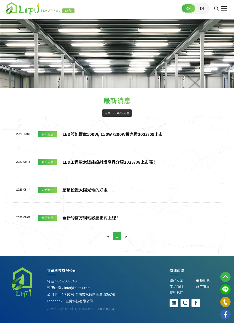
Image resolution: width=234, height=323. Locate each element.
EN (202, 8)
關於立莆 (176, 280)
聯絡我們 (176, 292)
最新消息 (47, 134)
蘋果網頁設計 (105, 309)
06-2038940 (67, 281)
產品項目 (176, 286)
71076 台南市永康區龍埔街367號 (89, 294)
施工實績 (203, 286)
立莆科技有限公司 (79, 301)
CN (188, 8)
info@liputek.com (77, 288)
